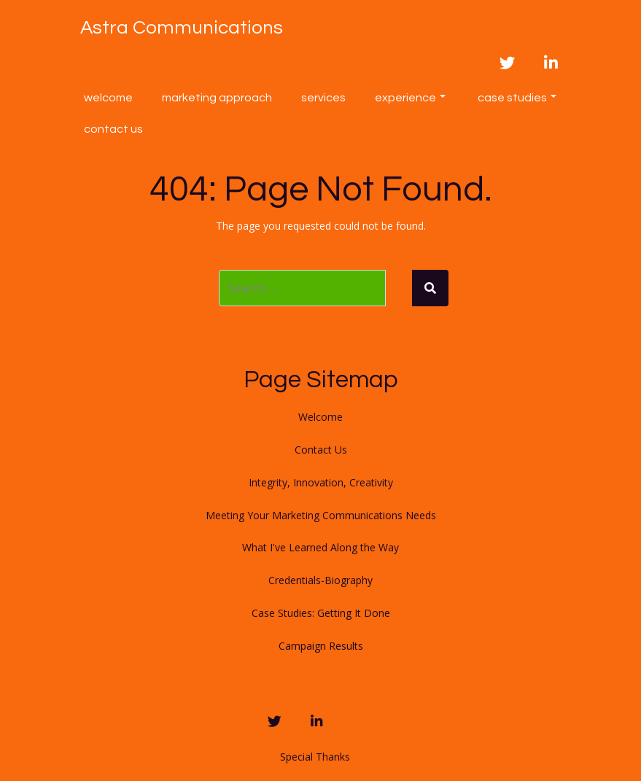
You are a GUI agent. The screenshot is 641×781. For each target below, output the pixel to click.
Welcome (108, 98)
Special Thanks (315, 756)
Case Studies (517, 98)
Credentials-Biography (320, 580)
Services (323, 98)
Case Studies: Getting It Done (321, 613)
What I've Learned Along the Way (320, 547)
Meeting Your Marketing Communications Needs (321, 515)
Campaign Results (321, 646)
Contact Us (113, 129)
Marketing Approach (217, 98)
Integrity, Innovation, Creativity (321, 482)
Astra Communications (181, 27)
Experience (410, 98)
